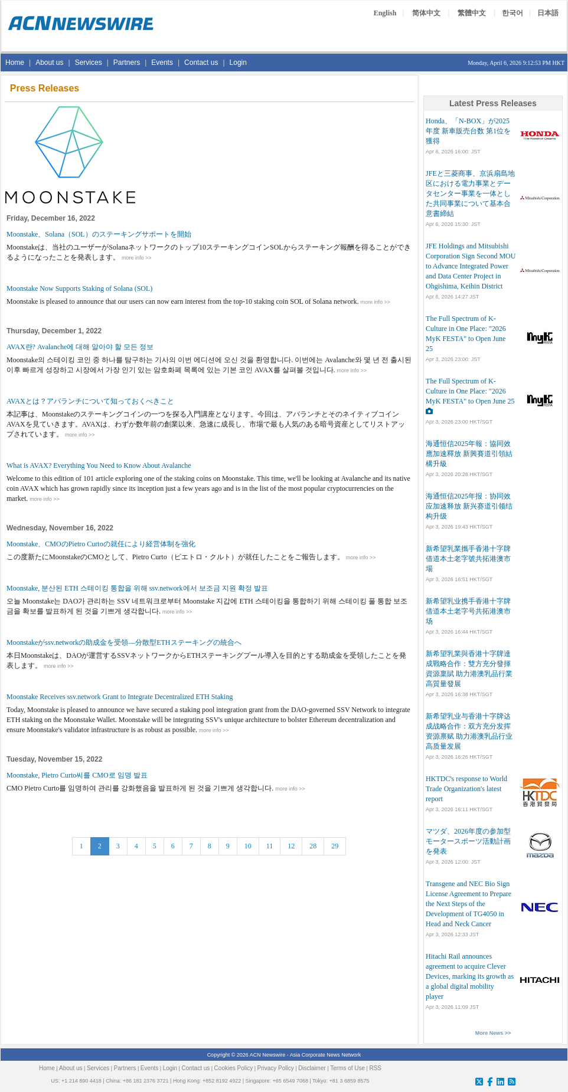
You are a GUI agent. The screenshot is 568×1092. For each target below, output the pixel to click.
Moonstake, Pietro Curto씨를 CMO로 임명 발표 (77, 775)
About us (49, 62)
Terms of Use (347, 1068)
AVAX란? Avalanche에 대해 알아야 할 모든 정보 (80, 347)
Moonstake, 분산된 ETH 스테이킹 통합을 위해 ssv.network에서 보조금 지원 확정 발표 (137, 588)
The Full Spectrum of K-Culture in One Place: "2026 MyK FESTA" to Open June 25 (470, 391)
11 (269, 846)
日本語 (548, 13)
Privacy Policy (275, 1068)
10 (248, 846)
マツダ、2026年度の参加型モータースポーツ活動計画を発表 (468, 841)
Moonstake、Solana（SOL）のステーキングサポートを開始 (98, 234)
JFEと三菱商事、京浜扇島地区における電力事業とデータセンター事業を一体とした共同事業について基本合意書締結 (470, 193)
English (385, 13)
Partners (126, 62)
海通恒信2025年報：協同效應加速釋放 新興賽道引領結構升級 (469, 454)
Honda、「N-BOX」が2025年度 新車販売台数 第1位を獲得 (468, 131)
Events (162, 62)
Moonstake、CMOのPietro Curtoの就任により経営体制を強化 (100, 544)
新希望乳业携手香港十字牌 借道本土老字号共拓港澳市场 (468, 611)
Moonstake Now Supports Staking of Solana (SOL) (79, 288)
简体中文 (426, 13)
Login (238, 62)
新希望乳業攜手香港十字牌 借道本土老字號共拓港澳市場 (468, 559)
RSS (375, 1068)
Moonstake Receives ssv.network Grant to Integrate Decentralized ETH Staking (119, 697)
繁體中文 (472, 13)
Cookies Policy (233, 1068)
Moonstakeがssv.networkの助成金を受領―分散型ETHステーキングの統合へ (123, 642)
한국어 (512, 13)
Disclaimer (312, 1068)
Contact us (201, 62)
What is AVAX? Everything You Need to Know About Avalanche (98, 465)
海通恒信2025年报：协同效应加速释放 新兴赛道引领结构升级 (469, 506)
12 (291, 846)
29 (334, 846)
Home (14, 62)
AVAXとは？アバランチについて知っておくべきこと (90, 401)
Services (88, 62)
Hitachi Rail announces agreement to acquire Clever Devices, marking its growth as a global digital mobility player (470, 976)
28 (312, 846)
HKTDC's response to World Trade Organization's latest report (466, 789)
